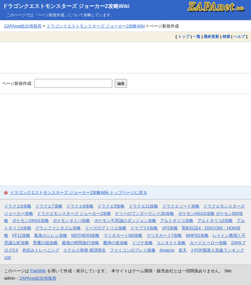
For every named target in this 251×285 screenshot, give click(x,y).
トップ (183, 36)
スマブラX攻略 (144, 228)
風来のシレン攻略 (50, 235)
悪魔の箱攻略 (45, 242)
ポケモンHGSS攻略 (196, 213)
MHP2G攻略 (197, 235)
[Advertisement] (125, 57)
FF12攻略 (21, 235)
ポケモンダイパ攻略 (71, 220)
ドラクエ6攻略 (17, 206)
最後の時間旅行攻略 (80, 242)
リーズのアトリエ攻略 (105, 228)
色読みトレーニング (40, 250)
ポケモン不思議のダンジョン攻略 (125, 220)
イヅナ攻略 (142, 242)
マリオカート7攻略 (164, 235)
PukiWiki (38, 270)
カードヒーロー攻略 (208, 242)
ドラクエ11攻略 (143, 206)
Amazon (167, 250)
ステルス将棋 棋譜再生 (84, 250)
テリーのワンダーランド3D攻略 (144, 213)
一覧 (196, 36)
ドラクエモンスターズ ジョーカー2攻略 (74, 213)
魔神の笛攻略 (115, 242)
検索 (226, 36)
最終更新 (211, 36)
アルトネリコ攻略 (176, 220)
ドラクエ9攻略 (111, 206)
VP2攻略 (170, 228)
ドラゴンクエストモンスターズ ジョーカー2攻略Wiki (66, 6)
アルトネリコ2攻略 (215, 220)
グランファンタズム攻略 (58, 228)
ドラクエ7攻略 (48, 206)
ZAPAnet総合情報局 (22, 26)
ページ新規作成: (17, 83)
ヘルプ (239, 36)
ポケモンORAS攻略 (30, 220)
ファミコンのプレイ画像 (132, 250)
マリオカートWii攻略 (123, 235)
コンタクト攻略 (171, 242)
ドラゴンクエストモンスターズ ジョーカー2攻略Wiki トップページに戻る (78, 192)
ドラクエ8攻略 (80, 206)
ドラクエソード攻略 (180, 206)
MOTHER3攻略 (85, 235)
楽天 (182, 250)
